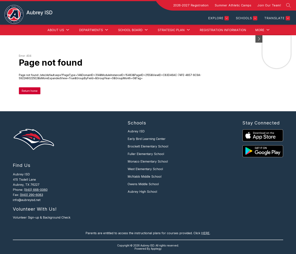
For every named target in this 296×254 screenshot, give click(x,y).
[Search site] (288, 5)
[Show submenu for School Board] (130, 30)
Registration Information (223, 30)
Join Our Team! (269, 5)
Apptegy (156, 248)
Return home (30, 90)
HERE (205, 233)
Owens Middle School (143, 184)
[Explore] (218, 18)
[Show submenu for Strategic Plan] (171, 30)
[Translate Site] (276, 18)
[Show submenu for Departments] (91, 30)
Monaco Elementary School (148, 161)
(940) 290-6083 (31, 195)
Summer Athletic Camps (233, 5)
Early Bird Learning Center (147, 139)
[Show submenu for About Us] (55, 30)
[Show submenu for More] (259, 30)
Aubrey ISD (136, 131)
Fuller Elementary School (146, 154)
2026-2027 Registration (191, 5)
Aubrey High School (142, 191)
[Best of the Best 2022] (259, 39)
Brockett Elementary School (148, 146)
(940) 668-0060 (36, 190)
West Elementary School (145, 169)
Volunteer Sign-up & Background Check (41, 217)
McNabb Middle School (144, 176)
